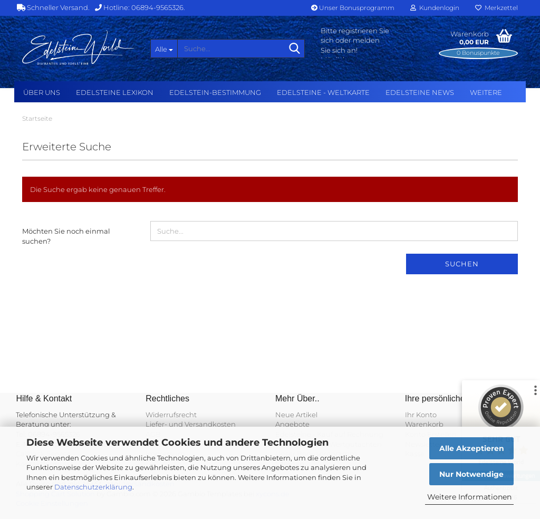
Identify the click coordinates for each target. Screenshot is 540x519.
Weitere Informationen (469, 497)
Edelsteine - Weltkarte (323, 92)
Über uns (41, 92)
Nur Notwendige (471, 474)
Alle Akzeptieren (471, 448)
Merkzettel (496, 8)
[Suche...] (164, 48)
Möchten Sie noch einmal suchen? (66, 236)
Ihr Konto (421, 414)
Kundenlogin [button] (434, 8)
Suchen (462, 264)
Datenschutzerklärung (93, 487)
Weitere (486, 92)
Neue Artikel (296, 414)
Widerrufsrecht (171, 414)
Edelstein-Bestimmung (215, 92)
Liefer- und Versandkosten (191, 424)
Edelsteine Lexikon (114, 92)
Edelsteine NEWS (419, 92)
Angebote (292, 424)
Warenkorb (424, 424)
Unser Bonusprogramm (352, 8)
